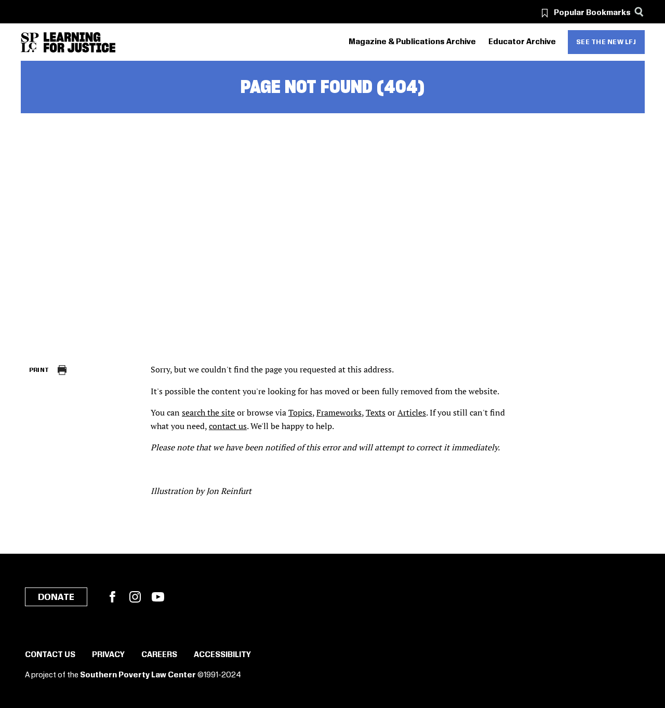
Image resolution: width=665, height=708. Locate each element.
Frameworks (339, 412)
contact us (228, 426)
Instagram (135, 597)
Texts (375, 412)
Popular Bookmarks (592, 13)
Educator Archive (522, 42)
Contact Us (50, 655)
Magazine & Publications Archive (412, 42)
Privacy (108, 655)
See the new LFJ (606, 42)
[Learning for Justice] (79, 42)
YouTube (158, 597)
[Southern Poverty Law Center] (30, 42)
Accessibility (222, 655)
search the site (208, 412)
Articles (411, 412)
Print (39, 370)
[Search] (639, 11)
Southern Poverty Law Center (138, 675)
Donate (56, 597)
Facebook (112, 597)
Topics (300, 412)
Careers (159, 655)
